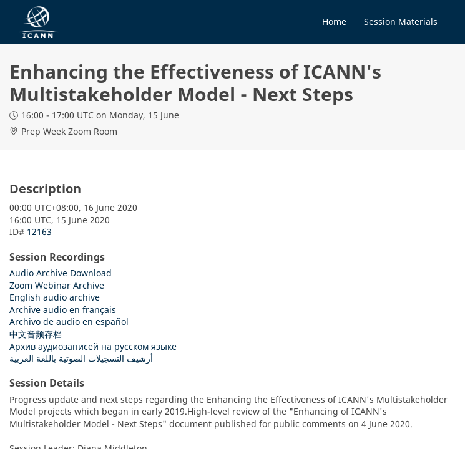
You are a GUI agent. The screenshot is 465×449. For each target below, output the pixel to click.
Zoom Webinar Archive (56, 285)
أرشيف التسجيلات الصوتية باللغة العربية (81, 358)
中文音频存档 (35, 334)
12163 (39, 232)
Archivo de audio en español (69, 321)
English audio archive (54, 297)
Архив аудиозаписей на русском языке (93, 346)
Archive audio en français (62, 310)
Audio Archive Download (60, 273)
